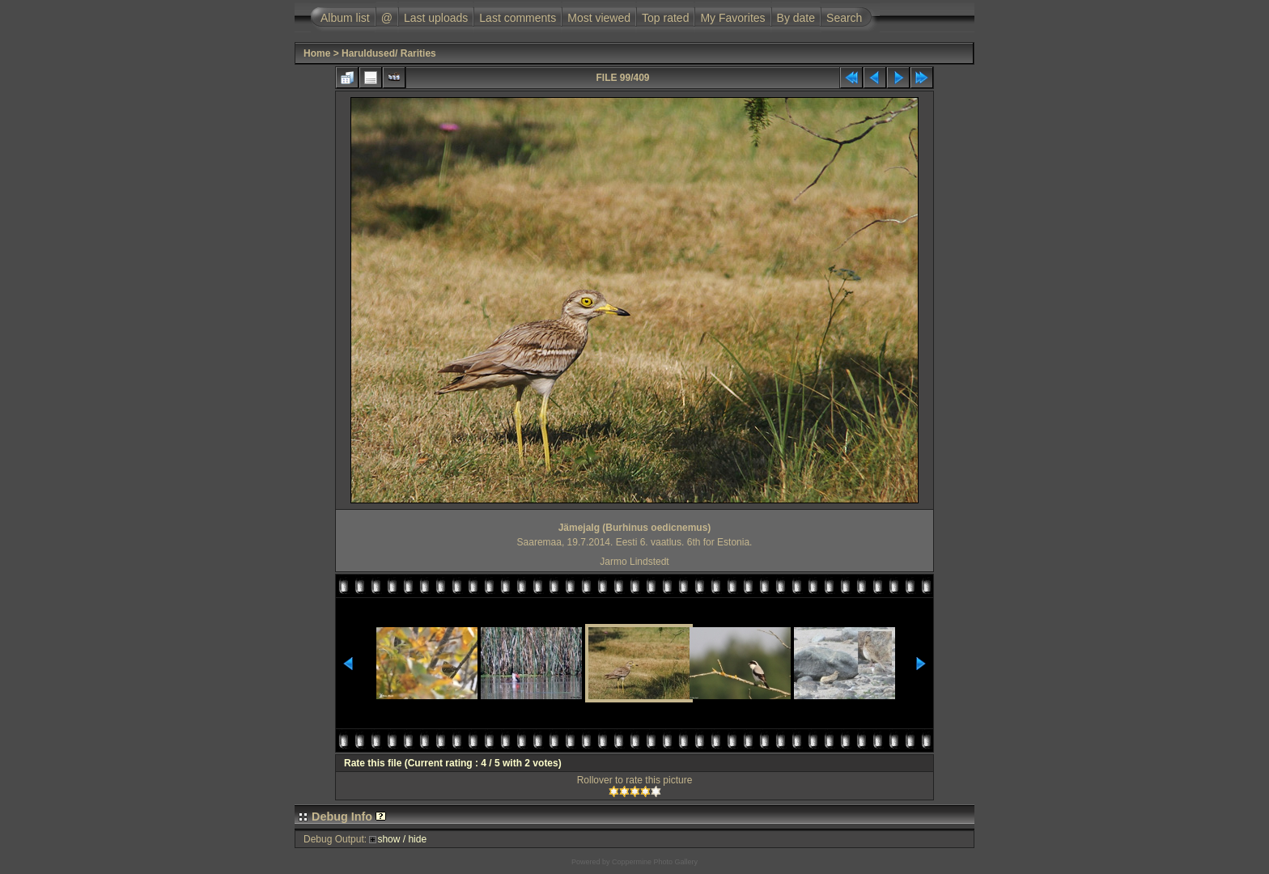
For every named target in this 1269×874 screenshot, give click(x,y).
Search (844, 17)
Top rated (665, 17)
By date (796, 17)
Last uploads (436, 17)
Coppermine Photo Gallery (655, 862)
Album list (345, 17)
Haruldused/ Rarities (389, 53)
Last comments (517, 17)
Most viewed (598, 17)
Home (316, 53)
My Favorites (732, 17)
